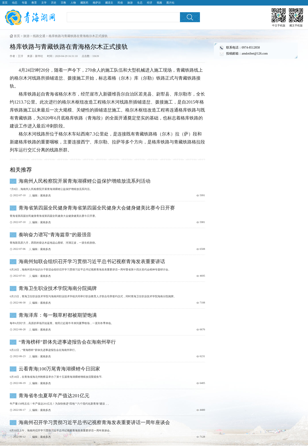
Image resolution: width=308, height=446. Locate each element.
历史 (53, 2)
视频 (159, 2)
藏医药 (84, 2)
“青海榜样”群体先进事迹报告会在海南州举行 (67, 342)
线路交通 (39, 36)
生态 (139, 2)
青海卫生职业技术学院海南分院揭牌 (58, 288)
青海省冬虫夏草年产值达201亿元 (54, 395)
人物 (73, 2)
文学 (44, 2)
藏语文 (109, 2)
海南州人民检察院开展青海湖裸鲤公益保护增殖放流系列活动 (84, 181)
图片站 (170, 2)
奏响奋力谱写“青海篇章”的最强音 (55, 234)
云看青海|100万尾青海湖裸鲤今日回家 (59, 369)
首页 (5, 2)
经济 (149, 2)
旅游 (130, 2)
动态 (14, 2)
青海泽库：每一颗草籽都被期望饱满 (58, 315)
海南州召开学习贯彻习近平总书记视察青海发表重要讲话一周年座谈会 (94, 422)
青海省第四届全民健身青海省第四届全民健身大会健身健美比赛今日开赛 (97, 208)
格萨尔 (97, 2)
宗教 (63, 2)
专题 (24, 2)
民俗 (120, 2)
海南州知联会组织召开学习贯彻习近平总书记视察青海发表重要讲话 (92, 261)
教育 (34, 2)
